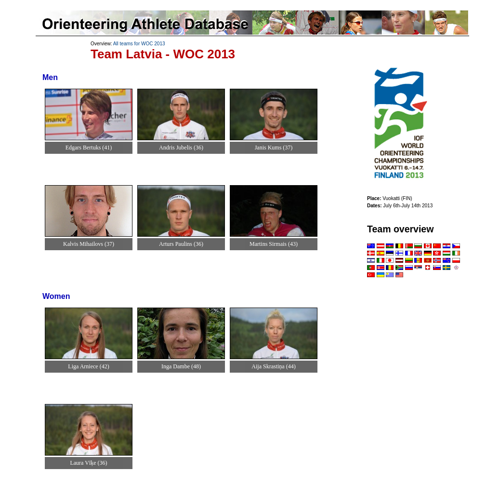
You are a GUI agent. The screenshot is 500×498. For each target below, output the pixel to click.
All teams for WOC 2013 (139, 43)
